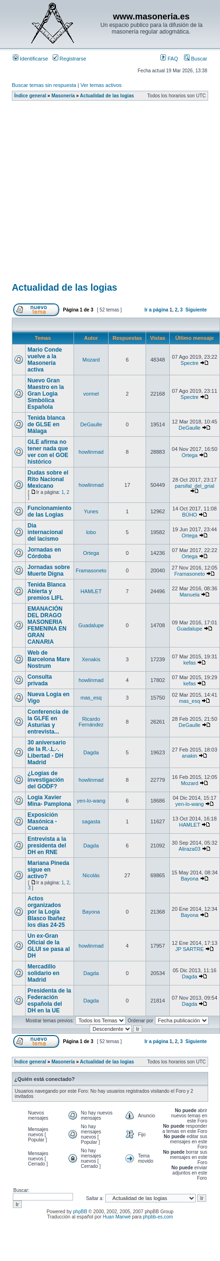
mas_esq (91, 697)
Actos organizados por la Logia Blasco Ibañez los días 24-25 (46, 911)
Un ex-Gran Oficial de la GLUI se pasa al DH (49, 946)
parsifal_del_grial (194, 486)
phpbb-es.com (158, 1216)
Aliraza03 (190, 849)
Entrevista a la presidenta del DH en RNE (47, 845)
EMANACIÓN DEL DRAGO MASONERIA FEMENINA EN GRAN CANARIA (47, 625)
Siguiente (196, 309)
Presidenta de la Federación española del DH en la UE (49, 1000)
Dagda (91, 752)
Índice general (30, 95)
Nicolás (91, 875)
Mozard (91, 360)
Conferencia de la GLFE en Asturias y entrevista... (48, 721)
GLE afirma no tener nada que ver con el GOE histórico (48, 452)
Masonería (62, 95)
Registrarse (69, 58)
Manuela (190, 594)
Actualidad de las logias (107, 95)
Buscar (195, 58)
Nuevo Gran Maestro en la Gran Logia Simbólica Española (46, 393)
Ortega (190, 455)
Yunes (91, 511)
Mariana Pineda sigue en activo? (48, 870)
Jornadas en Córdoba (44, 553)
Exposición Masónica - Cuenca (43, 821)
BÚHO (189, 515)
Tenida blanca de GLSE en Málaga (46, 424)
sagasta (91, 821)
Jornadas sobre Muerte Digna (49, 570)
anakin (189, 756)
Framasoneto (91, 570)
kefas (189, 662)
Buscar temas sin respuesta (44, 85)
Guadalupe (91, 625)
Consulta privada (40, 680)
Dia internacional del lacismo (45, 532)
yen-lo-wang (91, 800)
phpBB (80, 1211)
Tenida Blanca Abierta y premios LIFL (46, 591)
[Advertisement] (89, 194)
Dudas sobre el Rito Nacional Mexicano (48, 479)
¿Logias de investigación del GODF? (46, 780)
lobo (91, 532)
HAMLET (91, 591)
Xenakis (91, 659)
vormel (91, 394)
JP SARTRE (189, 949)
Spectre (190, 363)
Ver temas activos (101, 85)
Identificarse (30, 58)
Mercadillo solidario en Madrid (43, 973)
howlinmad (91, 452)
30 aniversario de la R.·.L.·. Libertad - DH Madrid (47, 752)
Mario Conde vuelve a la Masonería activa (45, 359)
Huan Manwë (117, 1216)
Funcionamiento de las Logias (50, 511)
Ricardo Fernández (91, 721)
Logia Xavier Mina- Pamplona (49, 800)
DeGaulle (91, 424)
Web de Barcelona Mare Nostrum (49, 659)
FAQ (169, 58)
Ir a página (156, 309)
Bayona (189, 878)
